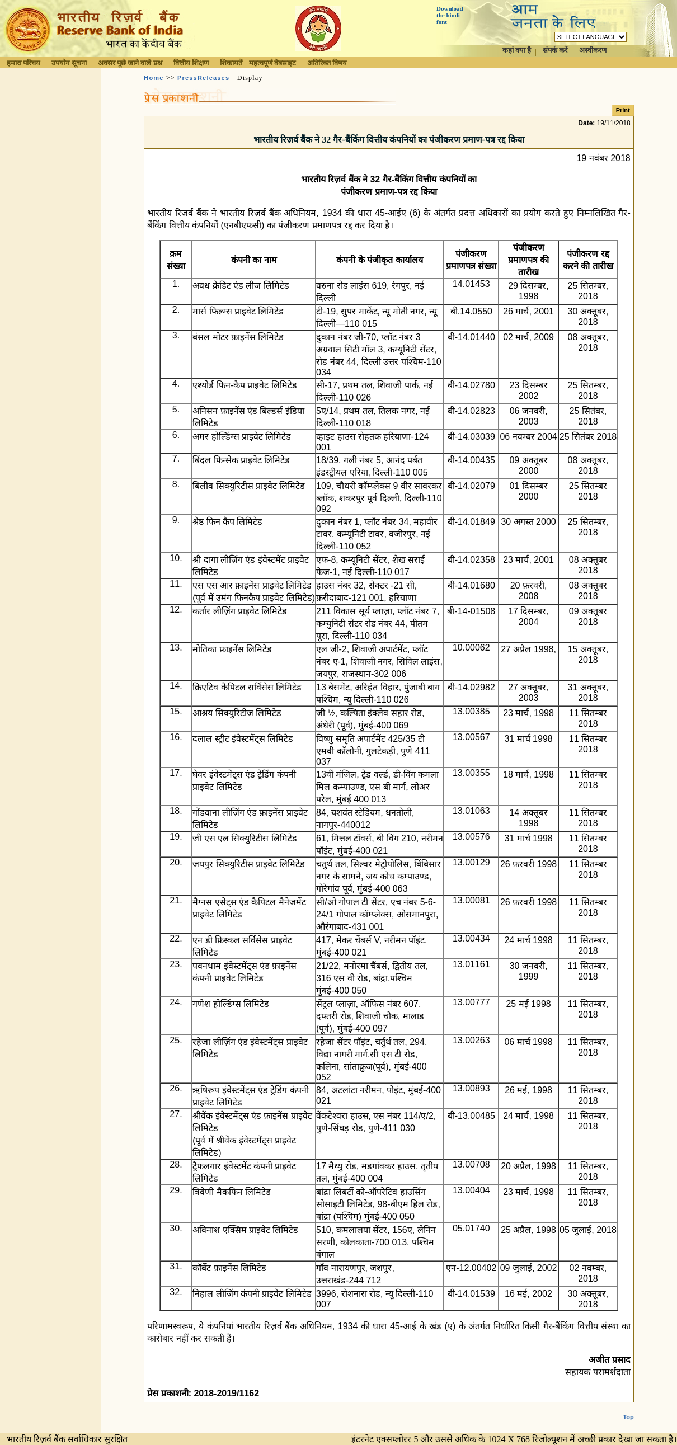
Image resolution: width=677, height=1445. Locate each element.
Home (153, 77)
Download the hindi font (449, 15)
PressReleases (203, 77)
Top (628, 1408)
